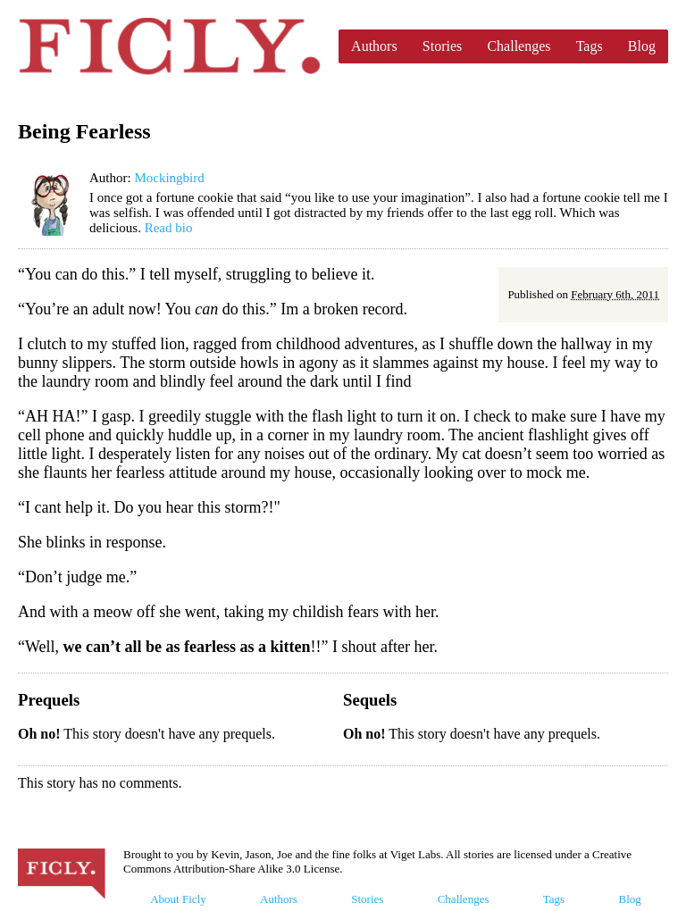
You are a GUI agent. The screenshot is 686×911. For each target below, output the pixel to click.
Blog (642, 46)
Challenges (518, 46)
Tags (589, 46)
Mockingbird (169, 178)
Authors (374, 46)
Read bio (169, 228)
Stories (442, 46)
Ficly (169, 46)
